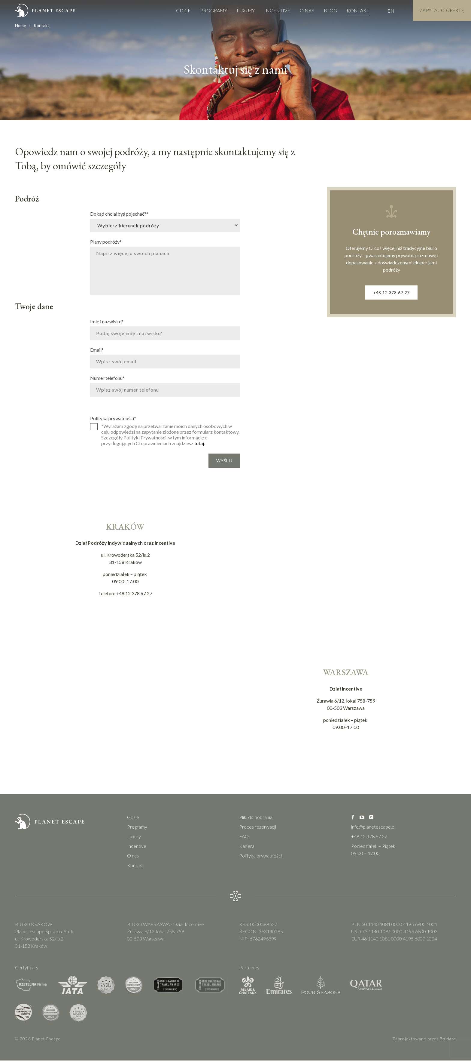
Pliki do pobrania (255, 818)
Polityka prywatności (113, 418)
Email (97, 349)
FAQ (244, 838)
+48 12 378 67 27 (391, 293)
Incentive (271, 10)
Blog (324, 10)
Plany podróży (106, 241)
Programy (207, 10)
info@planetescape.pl (373, 828)
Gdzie (177, 10)
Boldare (448, 1040)
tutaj (199, 443)
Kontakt (352, 10)
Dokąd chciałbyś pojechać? (119, 213)
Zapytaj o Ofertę (439, 10)
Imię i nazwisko (106, 321)
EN (384, 11)
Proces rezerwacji (257, 828)
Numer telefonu (107, 377)
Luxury (240, 10)
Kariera (246, 847)
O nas (301, 10)
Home (20, 25)
